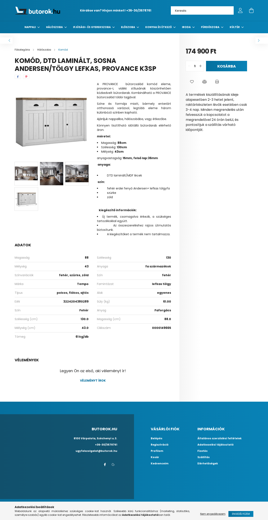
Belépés (156, 438)
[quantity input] (194, 66)
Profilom (157, 451)
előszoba (128, 27)
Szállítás (203, 457)
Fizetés (202, 451)
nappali (30, 27)
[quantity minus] (189, 66)
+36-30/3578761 (138, 10)
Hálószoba (54, 27)
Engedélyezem (241, 514)
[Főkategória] (23, 49)
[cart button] (251, 10)
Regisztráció (160, 444)
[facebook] (18, 77)
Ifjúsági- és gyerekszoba (92, 27)
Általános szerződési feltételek (219, 438)
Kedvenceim (160, 463)
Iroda (186, 27)
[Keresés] (202, 10)
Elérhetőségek (207, 463)
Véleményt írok (93, 380)
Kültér (235, 27)
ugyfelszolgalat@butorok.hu (96, 451)
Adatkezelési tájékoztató (215, 444)
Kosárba (226, 66)
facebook (104, 464)
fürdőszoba (210, 27)
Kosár (155, 457)
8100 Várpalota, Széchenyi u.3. (95, 438)
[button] (192, 82)
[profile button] (240, 10)
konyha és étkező (158, 27)
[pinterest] (26, 77)
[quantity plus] (200, 66)
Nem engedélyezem (212, 514)
